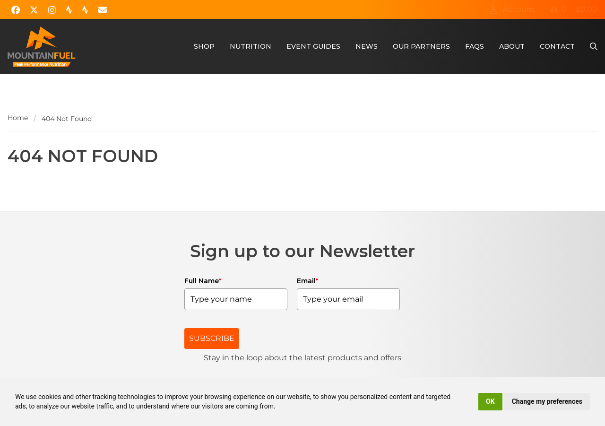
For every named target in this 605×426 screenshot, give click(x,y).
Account (512, 9)
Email (307, 281)
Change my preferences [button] (547, 401)
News (366, 46)
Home (18, 117)
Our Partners (421, 46)
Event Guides (313, 46)
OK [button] (490, 401)
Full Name (202, 281)
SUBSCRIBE (211, 338)
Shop (204, 46)
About (512, 46)
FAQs (474, 46)
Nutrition (250, 46)
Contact (557, 46)
